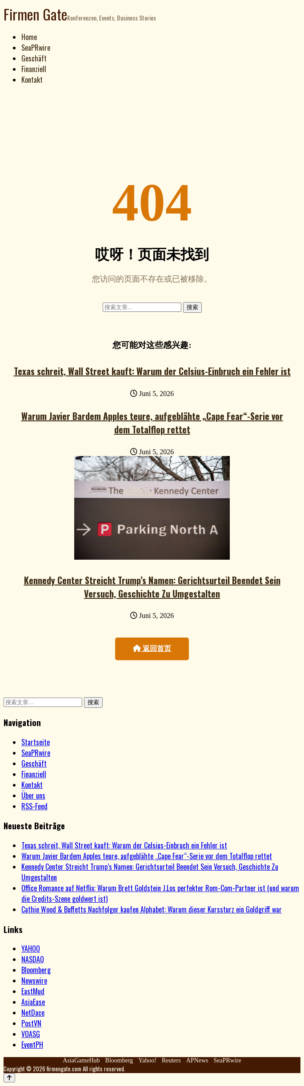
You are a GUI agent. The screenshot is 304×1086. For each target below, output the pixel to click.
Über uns (33, 795)
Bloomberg (36, 970)
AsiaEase (33, 1002)
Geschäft (34, 58)
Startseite (35, 742)
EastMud (32, 991)
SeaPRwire (35, 47)
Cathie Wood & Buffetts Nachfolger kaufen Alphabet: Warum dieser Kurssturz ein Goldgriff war (151, 909)
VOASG (30, 1034)
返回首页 (152, 648)
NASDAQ (32, 959)
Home (29, 37)
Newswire (34, 980)
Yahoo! (147, 1060)
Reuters (171, 1060)
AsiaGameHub (81, 1060)
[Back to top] (9, 1077)
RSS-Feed (34, 806)
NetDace (32, 1012)
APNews (197, 1060)
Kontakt (32, 79)
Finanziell (33, 69)
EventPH (32, 1044)
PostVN (31, 1023)
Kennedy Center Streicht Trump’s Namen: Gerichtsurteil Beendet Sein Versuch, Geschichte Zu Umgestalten (152, 586)
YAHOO (30, 948)
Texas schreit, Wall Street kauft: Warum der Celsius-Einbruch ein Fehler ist (152, 371)
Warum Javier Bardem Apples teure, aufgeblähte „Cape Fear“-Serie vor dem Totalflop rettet (152, 422)
